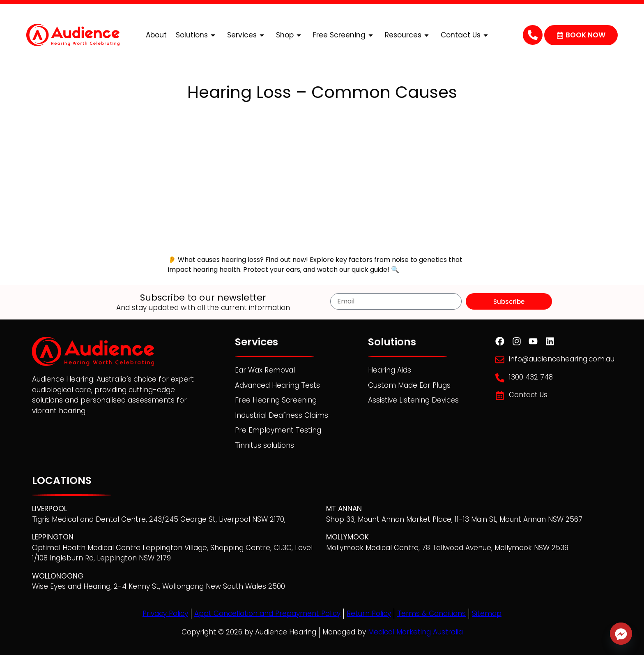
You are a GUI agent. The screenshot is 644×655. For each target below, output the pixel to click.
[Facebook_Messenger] (621, 634)
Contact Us (466, 35)
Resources (408, 35)
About (156, 35)
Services (247, 35)
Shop (290, 35)
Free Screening (344, 35)
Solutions (197, 35)
